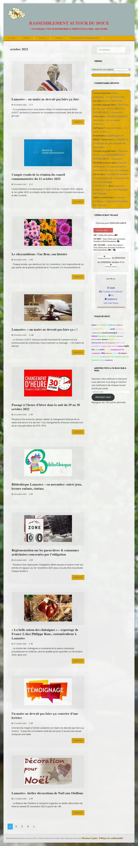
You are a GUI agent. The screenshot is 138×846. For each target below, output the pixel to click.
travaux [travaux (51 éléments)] (120, 336)
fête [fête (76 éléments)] (98, 324)
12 (32, 335)
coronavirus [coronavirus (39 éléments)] (109, 360)
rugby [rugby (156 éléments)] (126, 345)
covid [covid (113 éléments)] (112, 328)
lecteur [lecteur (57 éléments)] (115, 353)
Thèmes (26, 38)
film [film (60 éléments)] (93, 349)
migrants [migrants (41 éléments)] (109, 353)
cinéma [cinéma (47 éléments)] (120, 346)
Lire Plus (78, 122)
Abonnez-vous (103, 397)
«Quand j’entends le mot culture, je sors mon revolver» (110, 120)
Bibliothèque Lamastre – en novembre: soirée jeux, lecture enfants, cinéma (47, 486)
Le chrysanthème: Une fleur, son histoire (39, 254)
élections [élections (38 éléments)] (105, 339)
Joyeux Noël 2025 (112, 101)
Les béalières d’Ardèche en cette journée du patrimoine (110, 143)
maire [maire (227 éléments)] (104, 324)
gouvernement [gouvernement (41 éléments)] (96, 339)
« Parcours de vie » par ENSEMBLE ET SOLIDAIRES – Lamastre (110, 108)
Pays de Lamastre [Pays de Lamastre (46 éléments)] (108, 343)
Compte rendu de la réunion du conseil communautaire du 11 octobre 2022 (38, 176)
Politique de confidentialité (85, 38)
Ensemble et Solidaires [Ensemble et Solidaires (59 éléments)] (107, 336)
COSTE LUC (100, 186)
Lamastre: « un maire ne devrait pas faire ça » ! (45, 329)
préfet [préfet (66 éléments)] (102, 349)
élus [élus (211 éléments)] (103, 353)
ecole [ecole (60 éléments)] (97, 349)
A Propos (59, 38)
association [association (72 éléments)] (119, 329)
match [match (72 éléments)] (114, 346)
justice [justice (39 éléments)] (102, 360)
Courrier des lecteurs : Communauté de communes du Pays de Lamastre (111, 166)
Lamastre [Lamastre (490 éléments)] (97, 329)
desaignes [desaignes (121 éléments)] (122, 353)
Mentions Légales (90, 838)
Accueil (11, 38)
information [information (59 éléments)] (96, 342)
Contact (42, 38)
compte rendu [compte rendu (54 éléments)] (106, 346)
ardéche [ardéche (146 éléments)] (95, 356)
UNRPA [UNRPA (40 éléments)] (106, 329)
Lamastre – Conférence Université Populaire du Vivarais (110, 189)
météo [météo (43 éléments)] (125, 325)
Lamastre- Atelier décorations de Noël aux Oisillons (47, 793)
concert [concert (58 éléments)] (118, 339)
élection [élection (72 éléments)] (111, 339)
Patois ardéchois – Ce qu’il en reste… (109, 95)
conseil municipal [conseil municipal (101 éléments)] (109, 332)
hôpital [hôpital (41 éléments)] (94, 325)
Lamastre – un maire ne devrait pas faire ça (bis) (45, 99)
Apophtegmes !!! (115, 135)
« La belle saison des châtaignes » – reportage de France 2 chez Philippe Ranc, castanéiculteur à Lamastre (45, 634)
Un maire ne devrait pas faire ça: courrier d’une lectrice (45, 715)
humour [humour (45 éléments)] (120, 325)
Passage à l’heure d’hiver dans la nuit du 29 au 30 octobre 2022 (46, 407)
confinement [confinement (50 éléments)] (96, 333)
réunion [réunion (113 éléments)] (121, 332)
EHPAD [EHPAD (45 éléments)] (94, 336)
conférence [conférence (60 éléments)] (112, 325)
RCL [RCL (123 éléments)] (107, 349)
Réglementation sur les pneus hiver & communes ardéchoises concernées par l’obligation (45, 552)
